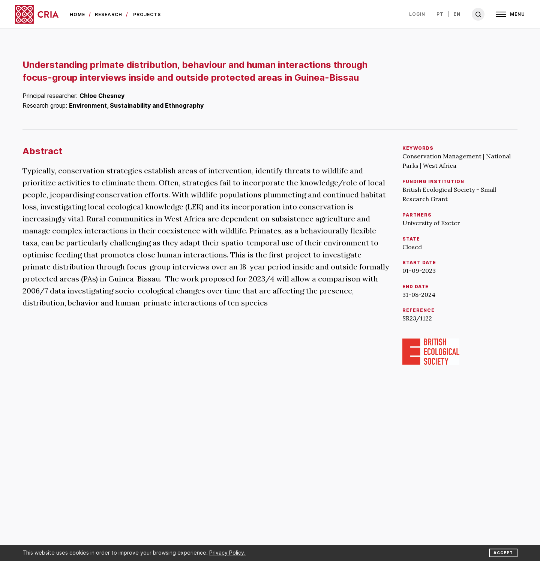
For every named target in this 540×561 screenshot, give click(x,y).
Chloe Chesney (102, 95)
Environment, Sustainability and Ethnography (136, 105)
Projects (147, 14)
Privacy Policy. (227, 552)
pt (440, 14)
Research (108, 14)
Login (417, 14)
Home (77, 14)
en (456, 14)
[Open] (510, 14)
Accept (503, 552)
